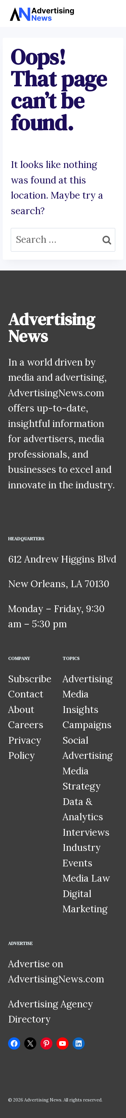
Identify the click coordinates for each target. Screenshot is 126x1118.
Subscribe (29, 679)
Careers (25, 725)
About (21, 710)
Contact (25, 694)
